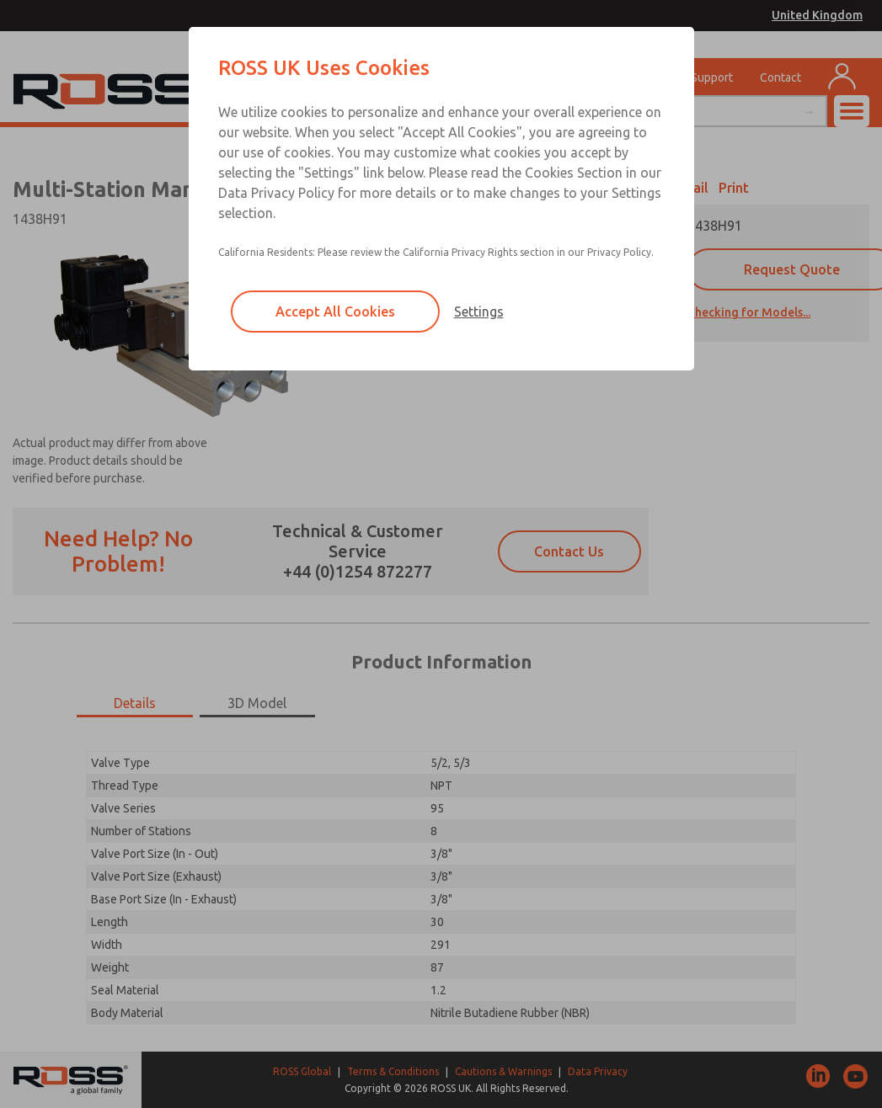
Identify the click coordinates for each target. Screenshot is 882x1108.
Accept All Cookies (335, 311)
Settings (479, 311)
